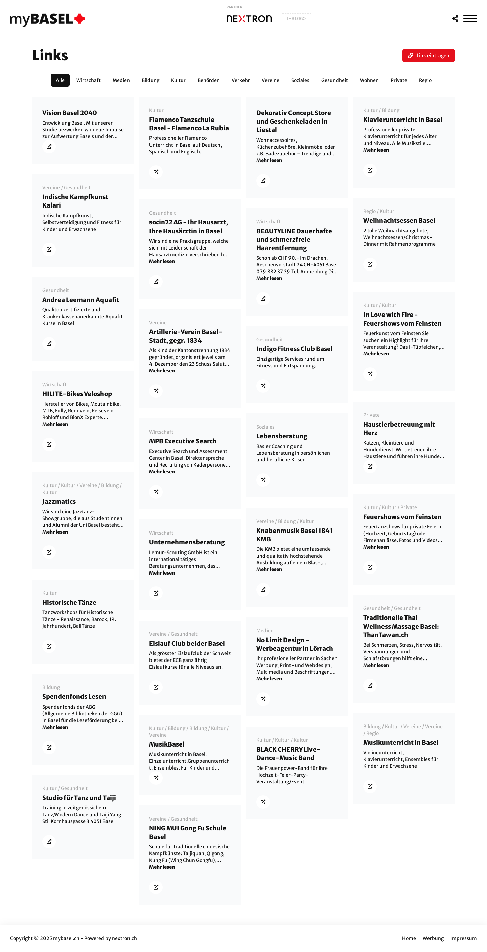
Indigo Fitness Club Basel (294, 349)
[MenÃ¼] (470, 18)
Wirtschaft (268, 222)
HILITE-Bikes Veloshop (77, 394)
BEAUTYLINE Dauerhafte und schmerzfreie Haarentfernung (294, 239)
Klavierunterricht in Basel (402, 120)
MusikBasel (167, 744)
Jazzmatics (59, 501)
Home (409, 938)
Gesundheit (77, 188)
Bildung (390, 110)
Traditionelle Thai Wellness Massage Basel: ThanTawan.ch (401, 626)
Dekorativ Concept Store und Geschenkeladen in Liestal (293, 121)
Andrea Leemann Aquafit (80, 300)
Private (371, 415)
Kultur (156, 110)
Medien (265, 631)
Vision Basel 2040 (69, 113)
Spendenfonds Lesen (74, 696)
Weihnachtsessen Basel (399, 220)
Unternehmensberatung (187, 542)
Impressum (463, 938)
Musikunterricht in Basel (401, 743)
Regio (369, 211)
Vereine (51, 188)
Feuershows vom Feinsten (402, 517)
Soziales (265, 427)
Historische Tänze (69, 602)
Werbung (433, 938)
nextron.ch (124, 938)
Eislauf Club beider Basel (187, 643)
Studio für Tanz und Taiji (79, 798)
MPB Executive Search (183, 441)
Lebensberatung (281, 436)
